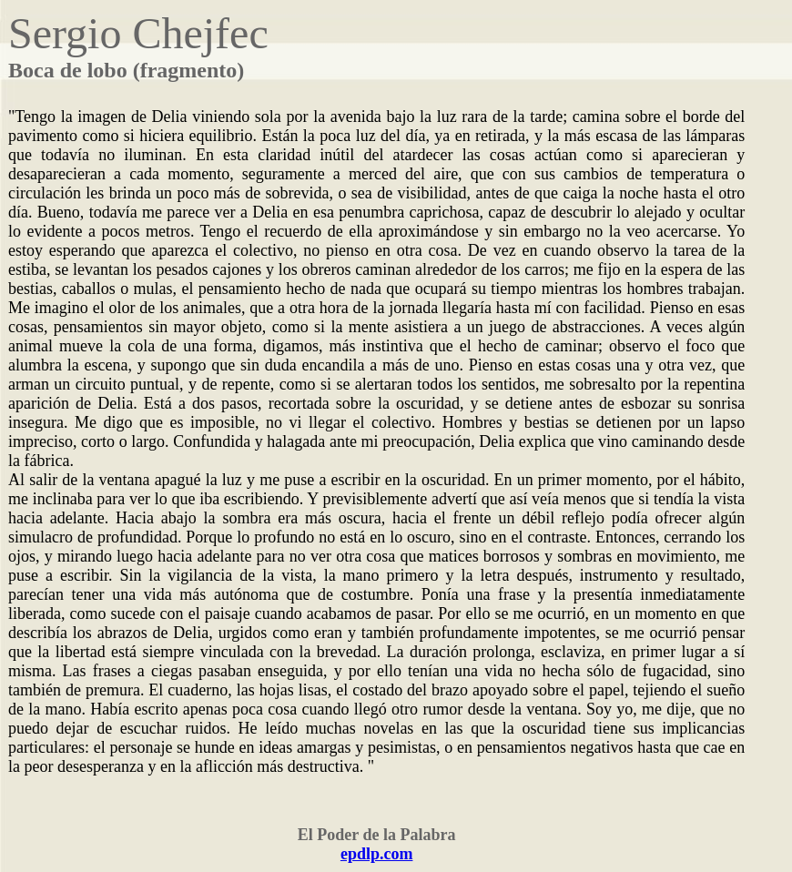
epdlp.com (376, 854)
